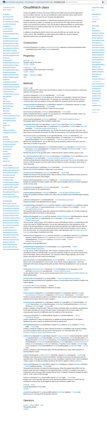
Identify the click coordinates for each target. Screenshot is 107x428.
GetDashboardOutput (66, 200)
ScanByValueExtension (10, 230)
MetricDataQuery (64, 216)
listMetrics (26, 269)
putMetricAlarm (28, 336)
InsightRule (6, 79)
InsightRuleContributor (10, 82)
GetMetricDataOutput (32, 220)
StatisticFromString (9, 242)
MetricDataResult (8, 106)
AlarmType (56, 124)
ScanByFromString (8, 227)
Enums (5, 137)
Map (31, 75)
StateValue (43, 139)
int (32, 60)
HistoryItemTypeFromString (11, 218)
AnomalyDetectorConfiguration (34, 295)
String (39, 47)
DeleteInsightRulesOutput (71, 119)
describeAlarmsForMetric (31, 147)
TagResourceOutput (9, 130)
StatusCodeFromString (10, 247)
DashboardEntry (8, 31)
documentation (29, 2)
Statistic (58, 149)
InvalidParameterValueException (13, 185)
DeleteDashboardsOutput (10, 41)
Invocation (36, 285)
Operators (96, 110)
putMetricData (27, 355)
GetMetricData (67, 273)
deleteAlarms (27, 95)
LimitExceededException (10, 187)
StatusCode (6, 161)
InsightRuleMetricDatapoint (11, 87)
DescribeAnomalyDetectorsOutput (62, 158)
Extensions (7, 201)
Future (58, 95)
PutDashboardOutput (31, 317)
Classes (6, 14)
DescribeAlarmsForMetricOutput (35, 151)
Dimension (31, 106)
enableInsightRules (29, 192)
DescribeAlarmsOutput (68, 139)
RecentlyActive (37, 271)
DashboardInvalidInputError (11, 170)
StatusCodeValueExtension (11, 249)
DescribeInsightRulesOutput (75, 167)
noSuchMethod (27, 285)
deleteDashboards (29, 112)
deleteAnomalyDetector (30, 104)
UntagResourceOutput (9, 133)
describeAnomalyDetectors (31, 156)
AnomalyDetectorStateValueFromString (15, 208)
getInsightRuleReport (30, 205)
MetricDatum (46, 355)
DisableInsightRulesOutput (72, 180)
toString (25, 385)
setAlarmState (27, 364)
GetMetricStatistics (80, 273)
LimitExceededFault (9, 189)
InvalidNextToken (8, 180)
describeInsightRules (29, 167)
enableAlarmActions (29, 187)
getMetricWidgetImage (30, 247)
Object (33, 405)
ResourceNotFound (9, 194)
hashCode (26, 60)
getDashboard (27, 200)
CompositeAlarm (8, 29)
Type (34, 68)
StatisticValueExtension (10, 244)
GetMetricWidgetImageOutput (34, 249)
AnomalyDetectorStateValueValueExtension (16, 211)
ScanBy (72, 126)
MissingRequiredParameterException (14, 192)
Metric (5, 99)
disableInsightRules (29, 180)
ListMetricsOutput (64, 271)
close (25, 88)
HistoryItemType (30, 126)
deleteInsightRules (29, 119)
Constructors (98, 8)
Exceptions (7, 165)
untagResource (28, 392)
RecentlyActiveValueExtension (12, 225)
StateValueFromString (9, 237)
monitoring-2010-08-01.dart (44, 2)
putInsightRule (27, 325)
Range (5, 123)
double (27, 346)
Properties (96, 14)
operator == (26, 405)
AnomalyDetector (8, 19)
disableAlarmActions (29, 172)
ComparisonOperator (63, 336)
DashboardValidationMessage (12, 34)
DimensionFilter (39, 269)
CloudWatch (27, 47)
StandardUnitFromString (10, 232)
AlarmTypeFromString (9, 203)
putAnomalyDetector (29, 293)
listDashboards (28, 260)
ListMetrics (78, 361)
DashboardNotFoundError (11, 172)
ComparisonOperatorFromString (13, 213)
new (93, 10)
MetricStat (6, 111)
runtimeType (27, 68)
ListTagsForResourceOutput (70, 278)
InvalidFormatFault (8, 177)
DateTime (72, 124)
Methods (95, 26)
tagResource (27, 377)
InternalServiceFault (9, 175)
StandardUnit (72, 149)
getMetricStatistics (29, 235)
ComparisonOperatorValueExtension (14, 215)
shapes (25, 75)
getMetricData (27, 216)
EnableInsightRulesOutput (71, 192)
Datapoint (6, 36)
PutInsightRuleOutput (9, 120)
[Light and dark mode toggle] (103, 2)
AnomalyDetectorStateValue (11, 142)
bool (71, 302)
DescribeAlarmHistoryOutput (48, 128)
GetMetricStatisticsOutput (33, 241)
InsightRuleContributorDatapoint (13, 84)
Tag (36, 306)
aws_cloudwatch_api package (14, 2)
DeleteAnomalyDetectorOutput (12, 38)
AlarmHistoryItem (8, 17)
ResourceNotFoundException (12, 197)
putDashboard (27, 315)
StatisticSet (6, 125)
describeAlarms (28, 136)
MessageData (7, 96)
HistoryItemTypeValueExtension (12, 220)
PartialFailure (7, 113)
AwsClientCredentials (52, 47)
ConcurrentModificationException (13, 168)
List (39, 95)
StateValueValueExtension (11, 240)
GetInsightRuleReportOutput (34, 209)
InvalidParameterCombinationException (15, 182)
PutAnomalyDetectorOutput (11, 116)
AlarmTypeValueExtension (11, 206)
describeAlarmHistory (30, 124)
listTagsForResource (29, 278)
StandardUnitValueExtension (11, 235)
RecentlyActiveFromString (11, 223)
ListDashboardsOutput (78, 260)
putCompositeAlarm (29, 302)
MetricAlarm (6, 101)
